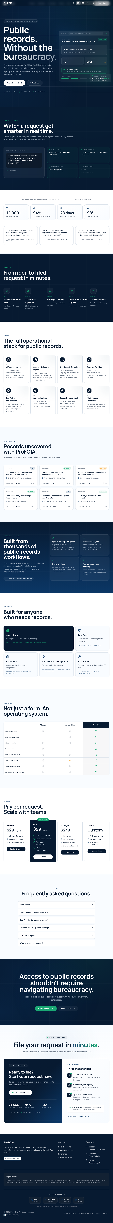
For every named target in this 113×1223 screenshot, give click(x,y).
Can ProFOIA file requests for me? (56, 920)
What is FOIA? (56, 904)
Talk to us (70, 852)
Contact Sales (96, 851)
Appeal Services (65, 1157)
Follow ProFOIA (94, 1156)
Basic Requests (64, 1147)
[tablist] (86, 3)
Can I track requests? (56, 935)
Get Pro (43, 857)
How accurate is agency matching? (56, 928)
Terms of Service (85, 1213)
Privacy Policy (70, 1213)
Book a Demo (68, 1008)
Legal (97, 1213)
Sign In (103, 3)
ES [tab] (83, 3)
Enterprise (62, 1154)
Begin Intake (20, 1092)
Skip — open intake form (78, 1116)
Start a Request (14, 83)
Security (106, 1213)
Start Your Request (12, 1158)
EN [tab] (78, 3)
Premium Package (65, 1150)
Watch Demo (35, 83)
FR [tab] (88, 3)
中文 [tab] (92, 3)
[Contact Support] (97, 1147)
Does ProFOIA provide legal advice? (56, 912)
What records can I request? (56, 943)
